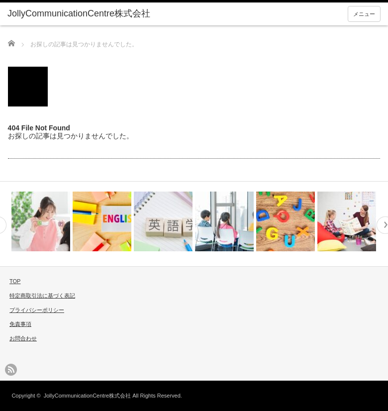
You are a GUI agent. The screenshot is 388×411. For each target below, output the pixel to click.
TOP (14, 281)
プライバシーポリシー (36, 310)
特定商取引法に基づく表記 (42, 296)
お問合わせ (23, 338)
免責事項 (20, 324)
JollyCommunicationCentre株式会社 (87, 396)
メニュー (364, 14)
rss (11, 370)
